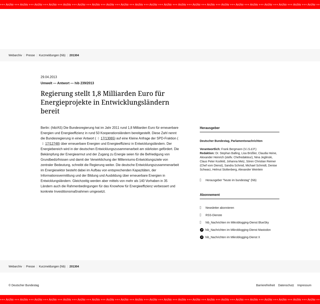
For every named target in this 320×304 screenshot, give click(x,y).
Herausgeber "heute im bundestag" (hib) (231, 180)
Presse (30, 55)
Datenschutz (286, 285)
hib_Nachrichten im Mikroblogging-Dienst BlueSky (237, 222)
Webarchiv (15, 55)
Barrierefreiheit (265, 285)
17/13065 (105, 138)
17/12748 (50, 143)
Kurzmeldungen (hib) (52, 55)
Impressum (304, 285)
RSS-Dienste (214, 215)
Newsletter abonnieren (220, 207)
